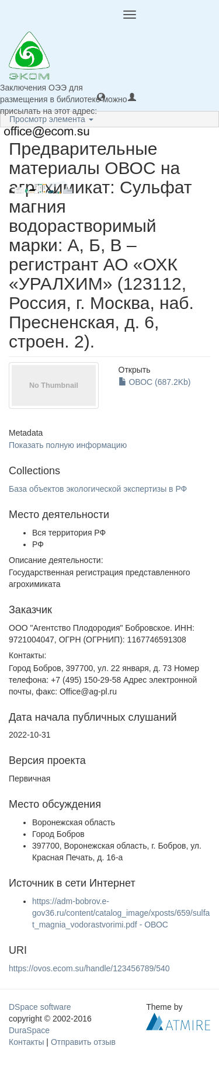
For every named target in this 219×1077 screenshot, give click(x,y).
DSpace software (40, 1007)
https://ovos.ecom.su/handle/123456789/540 (89, 968)
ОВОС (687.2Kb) (155, 382)
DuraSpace (29, 1030)
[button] (101, 96)
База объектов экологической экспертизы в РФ (98, 489)
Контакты (26, 1042)
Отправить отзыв (83, 1042)
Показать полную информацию (68, 445)
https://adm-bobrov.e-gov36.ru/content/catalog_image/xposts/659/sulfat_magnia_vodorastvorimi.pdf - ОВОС (121, 913)
